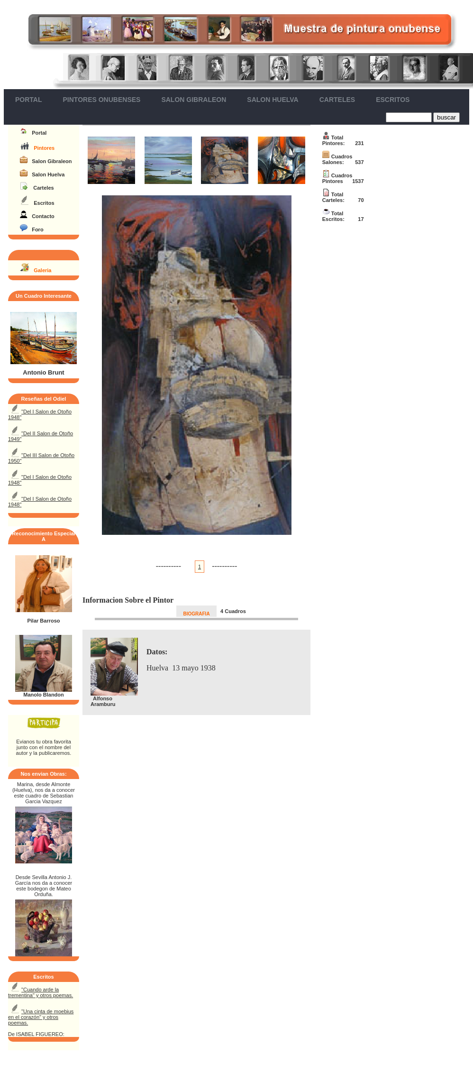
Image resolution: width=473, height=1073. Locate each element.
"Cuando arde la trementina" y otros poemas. (40, 992)
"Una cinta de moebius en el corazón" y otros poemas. (40, 1017)
